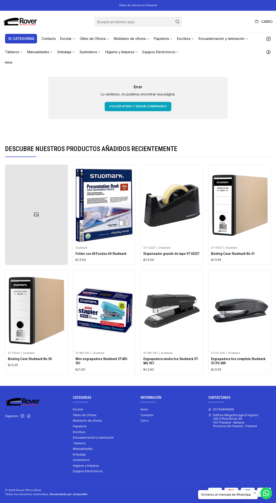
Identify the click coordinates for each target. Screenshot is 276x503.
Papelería (80, 426)
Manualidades (83, 449)
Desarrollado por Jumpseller (68, 494)
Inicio (144, 409)
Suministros (81, 460)
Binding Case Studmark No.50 (30, 382)
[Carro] (264, 21)
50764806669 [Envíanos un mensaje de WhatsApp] (221, 409)
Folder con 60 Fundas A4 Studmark (101, 260)
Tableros (79, 443)
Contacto (147, 415)
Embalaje (79, 454)
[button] (21, 38)
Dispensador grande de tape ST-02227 (171, 265)
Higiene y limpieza (86, 465)
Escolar (78, 409)
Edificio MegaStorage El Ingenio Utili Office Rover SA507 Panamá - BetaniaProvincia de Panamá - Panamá (233, 420)
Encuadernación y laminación (93, 437)
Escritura (79, 432)
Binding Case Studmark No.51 (233, 272)
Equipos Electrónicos (88, 471)
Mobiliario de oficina (87, 420)
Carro (145, 420)
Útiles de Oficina (84, 415)
